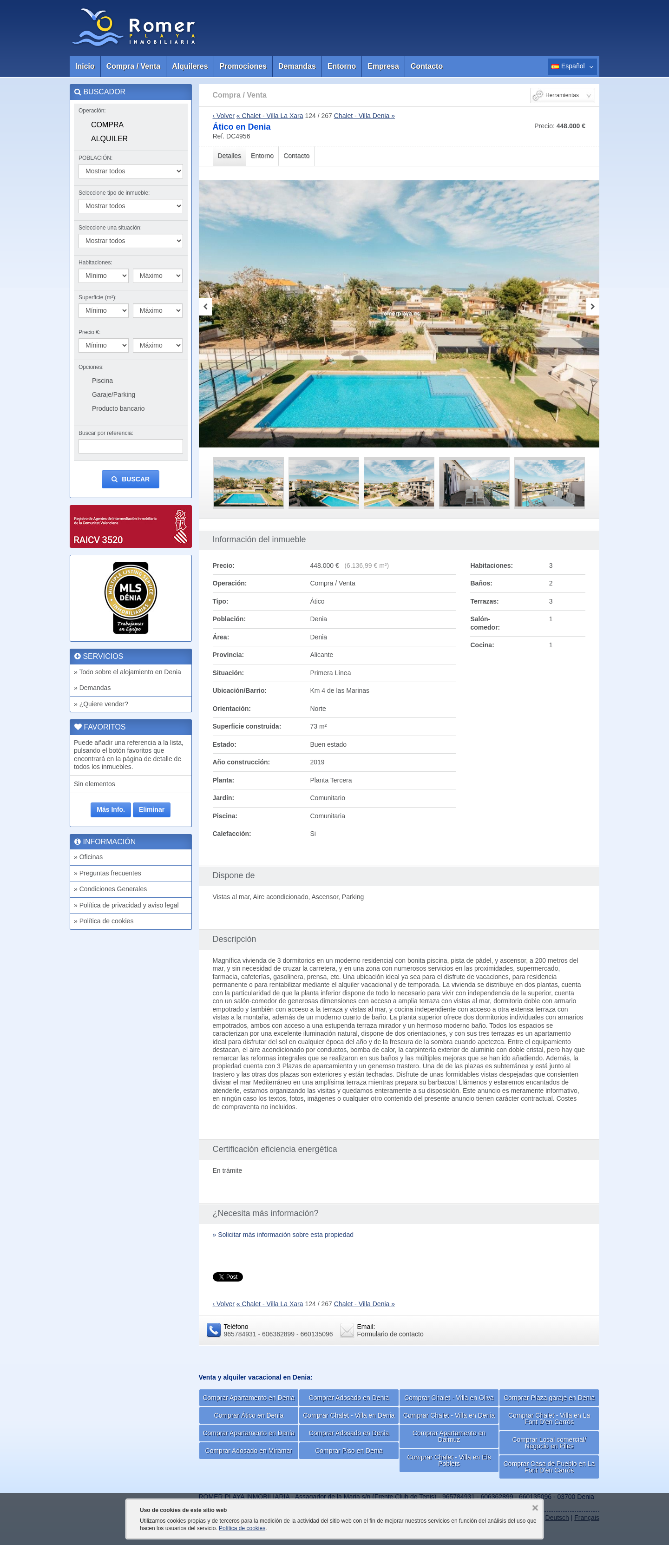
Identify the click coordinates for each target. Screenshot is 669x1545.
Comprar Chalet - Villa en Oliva (449, 1397)
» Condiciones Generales (110, 889)
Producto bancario (118, 408)
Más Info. (111, 809)
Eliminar (151, 809)
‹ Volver (224, 115)
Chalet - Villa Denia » (364, 115)
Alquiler (109, 139)
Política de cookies (242, 1528)
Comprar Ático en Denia (248, 1415)
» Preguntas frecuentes (107, 873)
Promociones (243, 66)
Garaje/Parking (113, 394)
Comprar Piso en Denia (349, 1450)
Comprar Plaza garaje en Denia (549, 1397)
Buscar (131, 479)
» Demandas (92, 687)
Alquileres (190, 66)
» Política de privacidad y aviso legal (126, 905)
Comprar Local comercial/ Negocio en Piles (549, 1443)
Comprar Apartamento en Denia (249, 1397)
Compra (107, 125)
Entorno (342, 66)
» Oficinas (88, 857)
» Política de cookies (103, 921)
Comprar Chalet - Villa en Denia (348, 1415)
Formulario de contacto (390, 1334)
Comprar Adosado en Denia (349, 1397)
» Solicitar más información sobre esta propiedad (283, 1234)
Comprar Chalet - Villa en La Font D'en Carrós (549, 1419)
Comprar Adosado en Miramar (249, 1450)
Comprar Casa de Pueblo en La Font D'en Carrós (549, 1467)
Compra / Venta (133, 66)
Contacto (427, 66)
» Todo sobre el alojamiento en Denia (127, 672)
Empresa (383, 66)
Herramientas (562, 95)
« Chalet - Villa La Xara (269, 115)
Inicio (85, 66)
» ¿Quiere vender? (101, 704)
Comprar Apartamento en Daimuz (449, 1436)
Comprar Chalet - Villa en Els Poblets (449, 1460)
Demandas (297, 66)
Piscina (102, 380)
